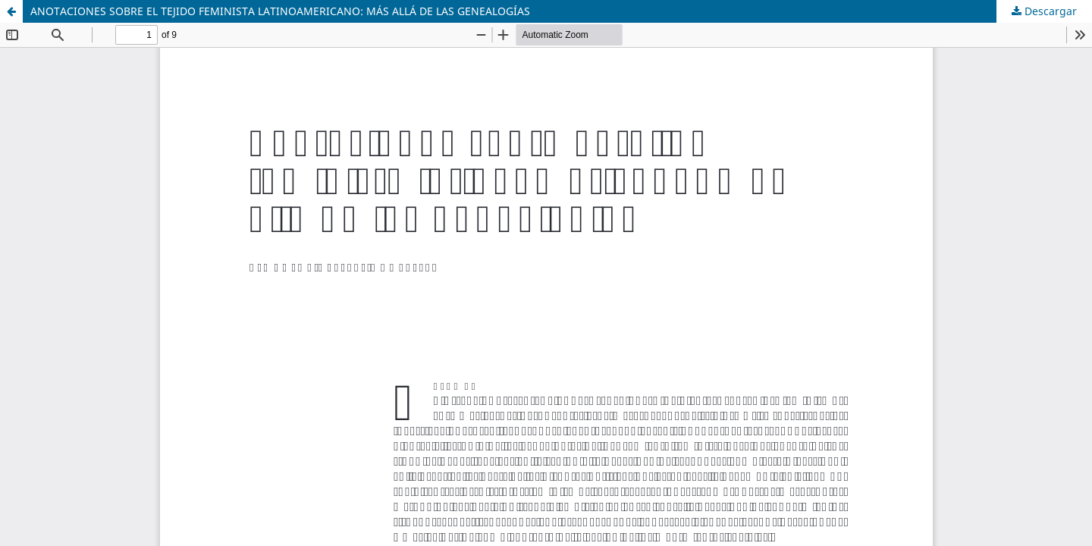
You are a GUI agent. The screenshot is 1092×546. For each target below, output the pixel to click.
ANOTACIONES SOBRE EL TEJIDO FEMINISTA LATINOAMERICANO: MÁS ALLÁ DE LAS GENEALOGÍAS (280, 11)
